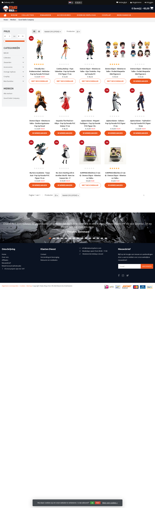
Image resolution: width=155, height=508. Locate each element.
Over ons (5, 257)
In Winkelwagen (140, 81)
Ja (92, 503)
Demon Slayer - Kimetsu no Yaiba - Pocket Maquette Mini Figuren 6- (115, 71)
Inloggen (149, 2)
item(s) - (142, 8)
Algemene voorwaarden (10, 286)
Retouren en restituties (49, 260)
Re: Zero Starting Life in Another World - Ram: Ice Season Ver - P (64, 175)
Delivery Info (8, 2)
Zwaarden (46, 15)
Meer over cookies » (110, 503)
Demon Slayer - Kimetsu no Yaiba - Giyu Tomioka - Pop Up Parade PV (90, 71)
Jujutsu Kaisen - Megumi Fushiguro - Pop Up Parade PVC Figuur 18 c (90, 123)
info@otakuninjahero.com (91, 248)
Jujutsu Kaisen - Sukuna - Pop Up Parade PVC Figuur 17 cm (115, 123)
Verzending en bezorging (50, 257)
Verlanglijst (121, 2)
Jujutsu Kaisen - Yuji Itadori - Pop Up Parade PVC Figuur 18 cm (140, 123)
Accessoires (65, 15)
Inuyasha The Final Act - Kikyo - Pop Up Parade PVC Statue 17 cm (65, 123)
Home (4, 254)
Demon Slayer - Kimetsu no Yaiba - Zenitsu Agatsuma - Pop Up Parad (39, 123)
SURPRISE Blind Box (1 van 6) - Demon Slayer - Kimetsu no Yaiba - (90, 175)
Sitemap (29, 286)
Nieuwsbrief (6, 263)
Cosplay (107, 15)
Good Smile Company (11, 98)
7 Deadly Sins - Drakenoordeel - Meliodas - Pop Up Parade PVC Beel (39, 71)
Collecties (29, 15)
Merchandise (125, 15)
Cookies (22, 286)
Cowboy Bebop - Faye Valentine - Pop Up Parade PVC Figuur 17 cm (65, 71)
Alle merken (8, 93)
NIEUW (14, 15)
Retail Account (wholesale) (11, 266)
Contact (43, 254)
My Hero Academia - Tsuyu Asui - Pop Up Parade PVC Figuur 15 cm (40, 175)
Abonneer (147, 266)
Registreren (136, 2)
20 (78, 31)
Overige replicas (87, 15)
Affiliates (5, 260)
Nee (97, 503)
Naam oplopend (52, 31)
